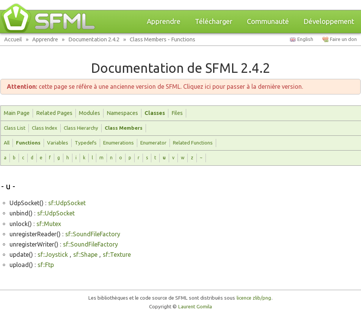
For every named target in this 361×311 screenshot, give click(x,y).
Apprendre (163, 21)
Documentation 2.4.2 (93, 39)
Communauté (268, 21)
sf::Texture (117, 254)
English (305, 39)
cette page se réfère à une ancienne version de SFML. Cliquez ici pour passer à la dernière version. (155, 86)
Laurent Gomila (195, 306)
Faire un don (343, 39)
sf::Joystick (53, 254)
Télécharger (213, 21)
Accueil (13, 39)
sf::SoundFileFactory (92, 234)
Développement (328, 21)
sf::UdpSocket (67, 202)
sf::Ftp (46, 264)
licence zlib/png (254, 298)
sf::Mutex (48, 223)
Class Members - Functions (162, 39)
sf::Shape (85, 254)
